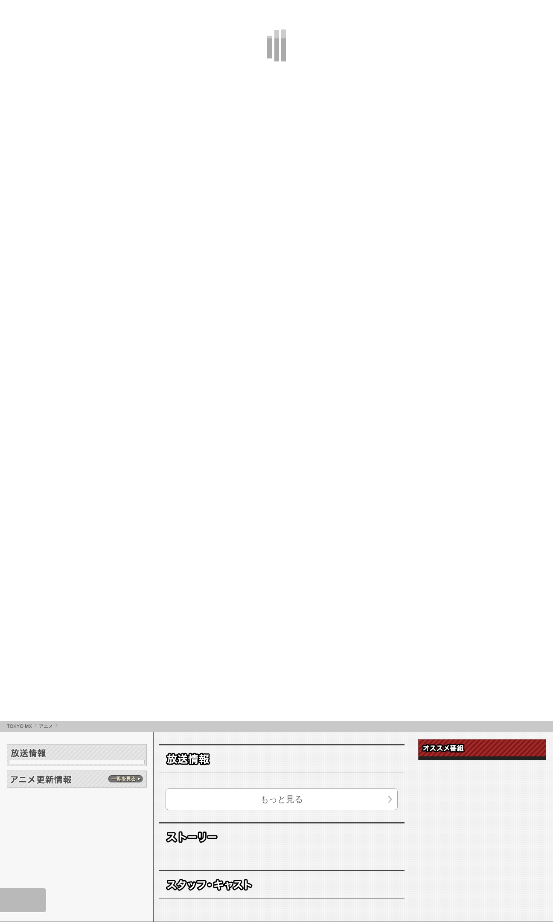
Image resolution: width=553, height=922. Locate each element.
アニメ (46, 726)
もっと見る (281, 799)
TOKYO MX (19, 726)
